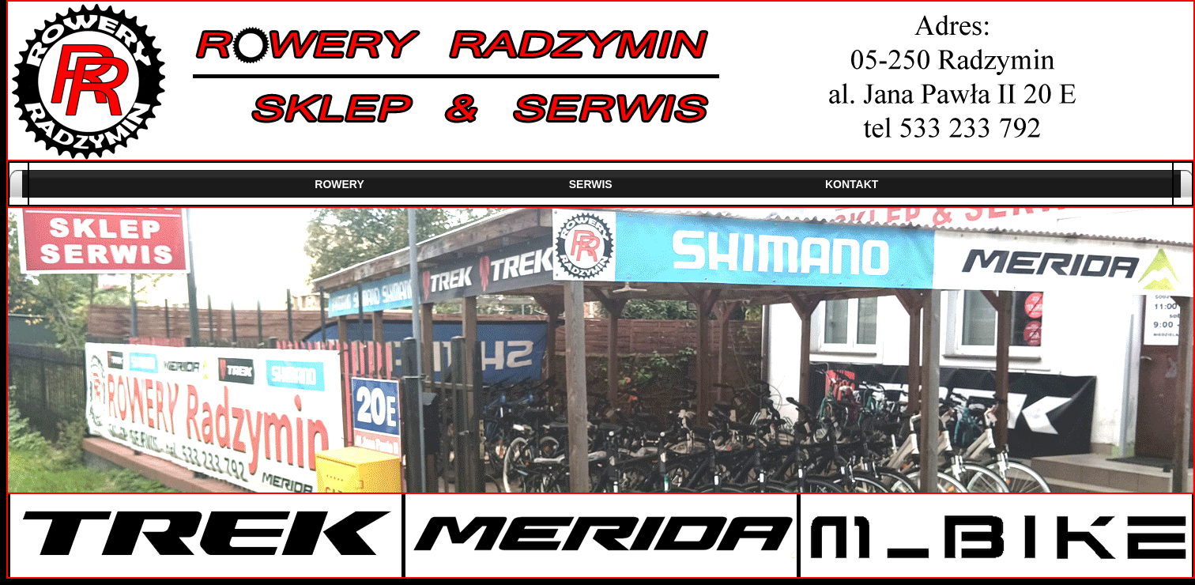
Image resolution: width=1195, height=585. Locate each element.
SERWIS (591, 184)
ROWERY (339, 184)
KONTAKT (851, 184)
